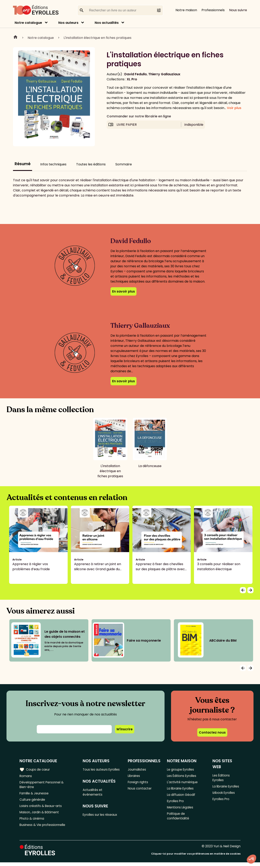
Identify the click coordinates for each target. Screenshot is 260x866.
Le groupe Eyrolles (181, 769)
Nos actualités (107, 22)
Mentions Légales (180, 809)
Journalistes (137, 769)
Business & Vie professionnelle (43, 828)
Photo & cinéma (32, 821)
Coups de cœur (35, 769)
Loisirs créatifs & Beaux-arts (42, 808)
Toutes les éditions (91, 164)
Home (15, 38)
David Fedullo (135, 74)
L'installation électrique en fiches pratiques (97, 37)
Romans (26, 776)
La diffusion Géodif (181, 796)
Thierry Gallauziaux (164, 74)
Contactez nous (212, 732)
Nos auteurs (68, 22)
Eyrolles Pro (176, 803)
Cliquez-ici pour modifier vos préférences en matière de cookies (195, 857)
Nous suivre (238, 10)
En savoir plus (123, 291)
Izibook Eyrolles (224, 799)
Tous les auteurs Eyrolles (96, 772)
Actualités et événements (93, 798)
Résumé (22, 164)
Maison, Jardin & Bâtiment (40, 814)
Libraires (134, 776)
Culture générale (33, 801)
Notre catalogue (28, 22)
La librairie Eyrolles (181, 789)
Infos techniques (53, 164)
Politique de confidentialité (178, 819)
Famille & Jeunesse (35, 794)
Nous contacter (140, 789)
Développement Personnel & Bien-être (43, 785)
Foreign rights (139, 783)
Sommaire (123, 164)
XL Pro (132, 79)
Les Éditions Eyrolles (182, 776)
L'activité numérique (183, 783)
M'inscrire (125, 729)
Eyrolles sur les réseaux (101, 821)
